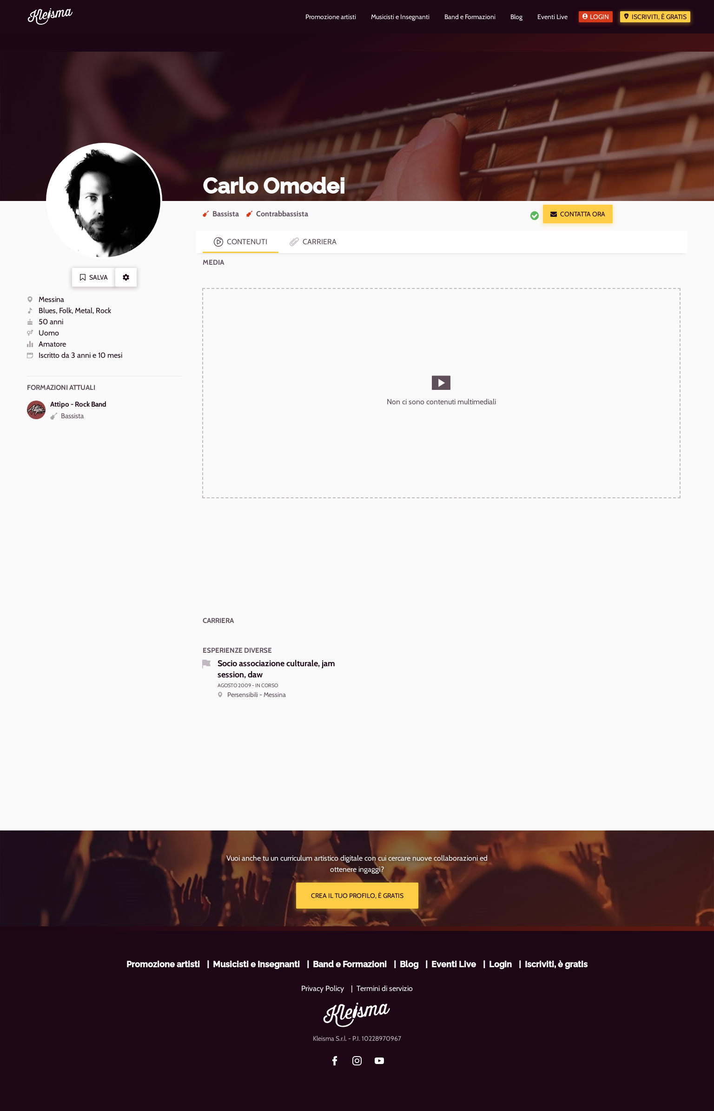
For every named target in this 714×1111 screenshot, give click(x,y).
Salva (93, 277)
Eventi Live (453, 964)
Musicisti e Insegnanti (256, 964)
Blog (409, 964)
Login (599, 17)
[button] (126, 277)
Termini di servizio (385, 988)
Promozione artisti (163, 964)
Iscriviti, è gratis (659, 17)
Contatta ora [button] (577, 214)
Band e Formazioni (350, 964)
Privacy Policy (322, 988)
